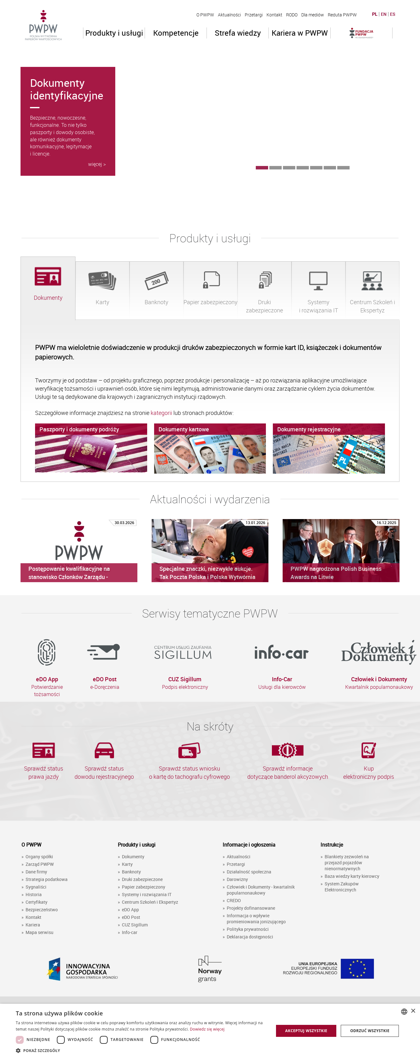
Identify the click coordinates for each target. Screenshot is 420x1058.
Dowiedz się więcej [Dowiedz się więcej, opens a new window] (207, 1029)
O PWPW (205, 15)
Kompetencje (176, 33)
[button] (141, 1050)
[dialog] (210, 1031)
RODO (291, 15)
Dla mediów (312, 15)
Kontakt (274, 15)
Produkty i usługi (114, 33)
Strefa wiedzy (238, 33)
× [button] (413, 1011)
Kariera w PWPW (300, 33)
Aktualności (229, 15)
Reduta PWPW (342, 15)
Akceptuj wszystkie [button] (306, 1030)
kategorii (162, 413)
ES (392, 14)
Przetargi (254, 15)
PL (374, 14)
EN (384, 14)
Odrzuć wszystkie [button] (369, 1030)
